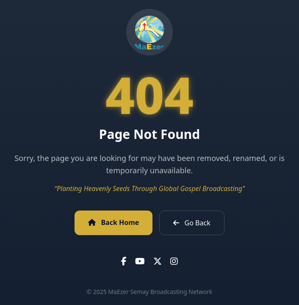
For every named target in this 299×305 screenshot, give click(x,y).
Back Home (113, 222)
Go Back (191, 222)
